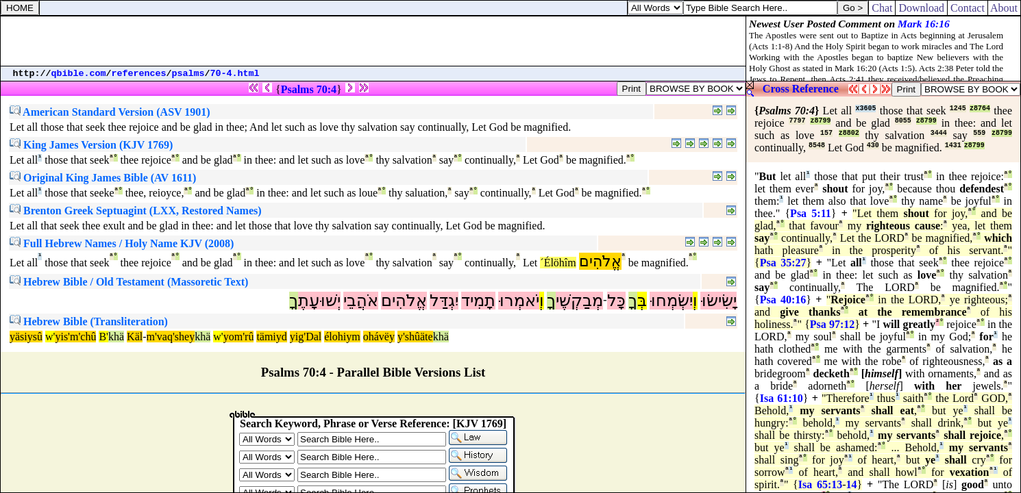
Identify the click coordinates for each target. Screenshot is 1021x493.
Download (921, 8)
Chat (882, 8)
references (139, 73)
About (1004, 8)
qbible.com (78, 73)
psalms (188, 73)
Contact (967, 8)
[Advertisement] (373, 41)
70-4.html (235, 73)
